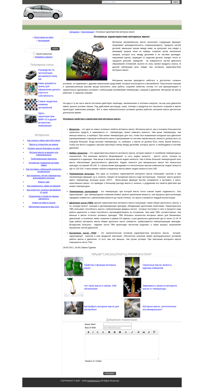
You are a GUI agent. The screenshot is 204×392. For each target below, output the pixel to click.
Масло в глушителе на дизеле (43, 144)
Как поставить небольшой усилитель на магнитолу (44, 170)
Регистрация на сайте (44, 37)
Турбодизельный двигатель (44, 159)
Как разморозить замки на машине (43, 186)
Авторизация (44, 40)
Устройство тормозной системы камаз (44, 164)
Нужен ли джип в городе (43, 202)
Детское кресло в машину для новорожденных (43, 153)
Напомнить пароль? (44, 57)
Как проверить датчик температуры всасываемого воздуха (44, 176)
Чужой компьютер (44, 54)
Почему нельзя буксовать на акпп (44, 148)
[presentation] (127, 370)
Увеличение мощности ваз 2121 (43, 206)
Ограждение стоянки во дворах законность (44, 197)
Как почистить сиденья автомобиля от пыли (44, 191)
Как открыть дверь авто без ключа (43, 140)
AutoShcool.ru (93, 385)
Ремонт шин (44, 182)
